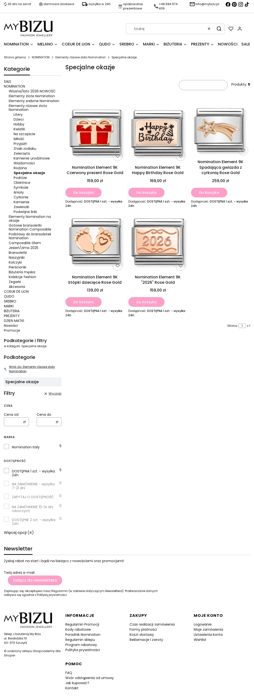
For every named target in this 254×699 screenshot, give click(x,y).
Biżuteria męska (22, 272)
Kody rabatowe (78, 629)
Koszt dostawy (142, 634)
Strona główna (15, 57)
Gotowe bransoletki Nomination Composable (30, 227)
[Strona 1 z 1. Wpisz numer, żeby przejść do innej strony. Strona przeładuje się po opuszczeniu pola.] (242, 326)
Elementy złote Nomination (32, 96)
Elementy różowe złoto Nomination (80, 57)
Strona (232, 326)
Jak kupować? (77, 683)
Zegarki (15, 281)
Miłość (19, 138)
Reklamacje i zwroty (146, 639)
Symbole (21, 187)
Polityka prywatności (82, 649)
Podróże (20, 177)
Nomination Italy (26, 447)
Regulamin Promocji (82, 624)
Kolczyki (15, 262)
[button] (219, 29)
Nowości (11, 325)
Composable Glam (25, 242)
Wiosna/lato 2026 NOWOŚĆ (32, 91)
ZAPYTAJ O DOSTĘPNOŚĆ (33, 497)
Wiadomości (24, 163)
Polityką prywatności (52, 595)
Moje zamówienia (208, 629)
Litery (18, 114)
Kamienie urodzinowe (32, 158)
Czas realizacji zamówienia (152, 624)
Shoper (10, 655)
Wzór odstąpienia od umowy (89, 677)
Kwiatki (19, 129)
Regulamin (59, 591)
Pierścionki (17, 267)
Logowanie (203, 624)
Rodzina (20, 168)
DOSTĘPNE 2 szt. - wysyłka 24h (33, 522)
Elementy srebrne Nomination (34, 100)
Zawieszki (21, 206)
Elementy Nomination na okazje (30, 218)
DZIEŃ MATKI (14, 320)
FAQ (68, 672)
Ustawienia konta (208, 634)
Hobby (19, 124)
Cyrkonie (21, 197)
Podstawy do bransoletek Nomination (30, 236)
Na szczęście (24, 134)
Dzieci (19, 119)
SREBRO (10, 301)
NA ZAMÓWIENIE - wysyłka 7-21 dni (33, 486)
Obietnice (22, 182)
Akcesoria (17, 286)
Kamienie (21, 202)
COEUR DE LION (16, 291)
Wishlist (200, 639)
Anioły (19, 192)
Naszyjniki (17, 257)
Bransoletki (18, 252)
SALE (7, 81)
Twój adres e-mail (19, 573)
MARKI (9, 306)
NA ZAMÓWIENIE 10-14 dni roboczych (32, 509)
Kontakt (72, 688)
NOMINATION (41, 57)
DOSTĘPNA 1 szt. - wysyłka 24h (33, 473)
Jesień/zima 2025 (23, 247)
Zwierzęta (22, 153)
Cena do (44, 414)
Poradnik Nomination (82, 634)
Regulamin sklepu (80, 639)
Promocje (12, 330)
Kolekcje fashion (22, 276)
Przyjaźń (20, 143)
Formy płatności (143, 629)
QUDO (9, 296)
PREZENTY (12, 315)
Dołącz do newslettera (35, 580)
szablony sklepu (19, 651)
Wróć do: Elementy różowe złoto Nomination (29, 369)
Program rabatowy (81, 644)
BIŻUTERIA (11, 311)
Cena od (11, 414)
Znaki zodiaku (25, 148)
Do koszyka (83, 192)
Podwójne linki (25, 211)
